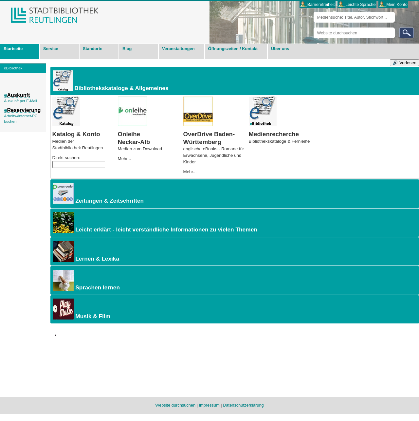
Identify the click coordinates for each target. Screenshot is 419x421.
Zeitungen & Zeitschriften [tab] (97, 193)
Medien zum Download (140, 148)
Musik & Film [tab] (81, 309)
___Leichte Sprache (357, 4)
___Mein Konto (393, 4)
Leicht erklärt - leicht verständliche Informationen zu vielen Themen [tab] (154, 222)
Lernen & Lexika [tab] (85, 251)
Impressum (209, 405)
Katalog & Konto (76, 134)
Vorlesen (407, 62)
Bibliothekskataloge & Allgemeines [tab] (110, 80)
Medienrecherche (274, 134)
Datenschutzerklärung (243, 405)
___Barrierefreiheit (317, 4)
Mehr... (124, 158)
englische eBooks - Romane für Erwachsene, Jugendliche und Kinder (213, 155)
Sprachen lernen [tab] (85, 280)
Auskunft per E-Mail (20, 101)
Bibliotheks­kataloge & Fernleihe (279, 141)
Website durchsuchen (175, 405)
